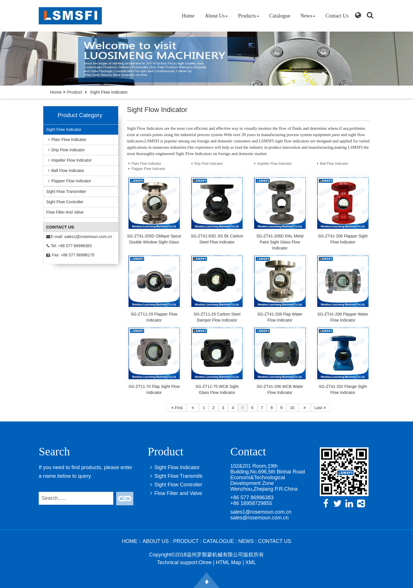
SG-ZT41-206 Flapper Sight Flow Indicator (343, 239)
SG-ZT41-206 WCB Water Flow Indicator (280, 389)
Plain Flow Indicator (66, 139)
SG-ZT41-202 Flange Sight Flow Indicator (343, 389)
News (308, 16)
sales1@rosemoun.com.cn (88, 236)
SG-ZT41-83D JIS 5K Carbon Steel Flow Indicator (217, 239)
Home (188, 16)
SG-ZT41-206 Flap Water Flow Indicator (279, 317)
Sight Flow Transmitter (66, 191)
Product (74, 92)
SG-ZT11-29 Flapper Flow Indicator (154, 317)
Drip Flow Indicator (65, 150)
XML (250, 562)
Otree (205, 562)
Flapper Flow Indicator (68, 181)
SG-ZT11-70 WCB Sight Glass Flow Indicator (216, 389)
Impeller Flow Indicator (69, 160)
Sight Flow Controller (64, 202)
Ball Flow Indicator (65, 170)
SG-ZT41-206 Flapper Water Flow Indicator (342, 317)
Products (248, 16)
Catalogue (279, 16)
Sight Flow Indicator (63, 129)
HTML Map (228, 562)
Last (321, 407)
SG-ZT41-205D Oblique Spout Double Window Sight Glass (154, 239)
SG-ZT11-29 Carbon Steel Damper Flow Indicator (217, 317)
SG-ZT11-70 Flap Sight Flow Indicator (154, 389)
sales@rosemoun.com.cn (259, 518)
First (176, 407)
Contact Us (337, 16)
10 (292, 407)
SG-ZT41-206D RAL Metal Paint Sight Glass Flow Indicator (279, 242)
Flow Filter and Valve (64, 212)
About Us (216, 16)
